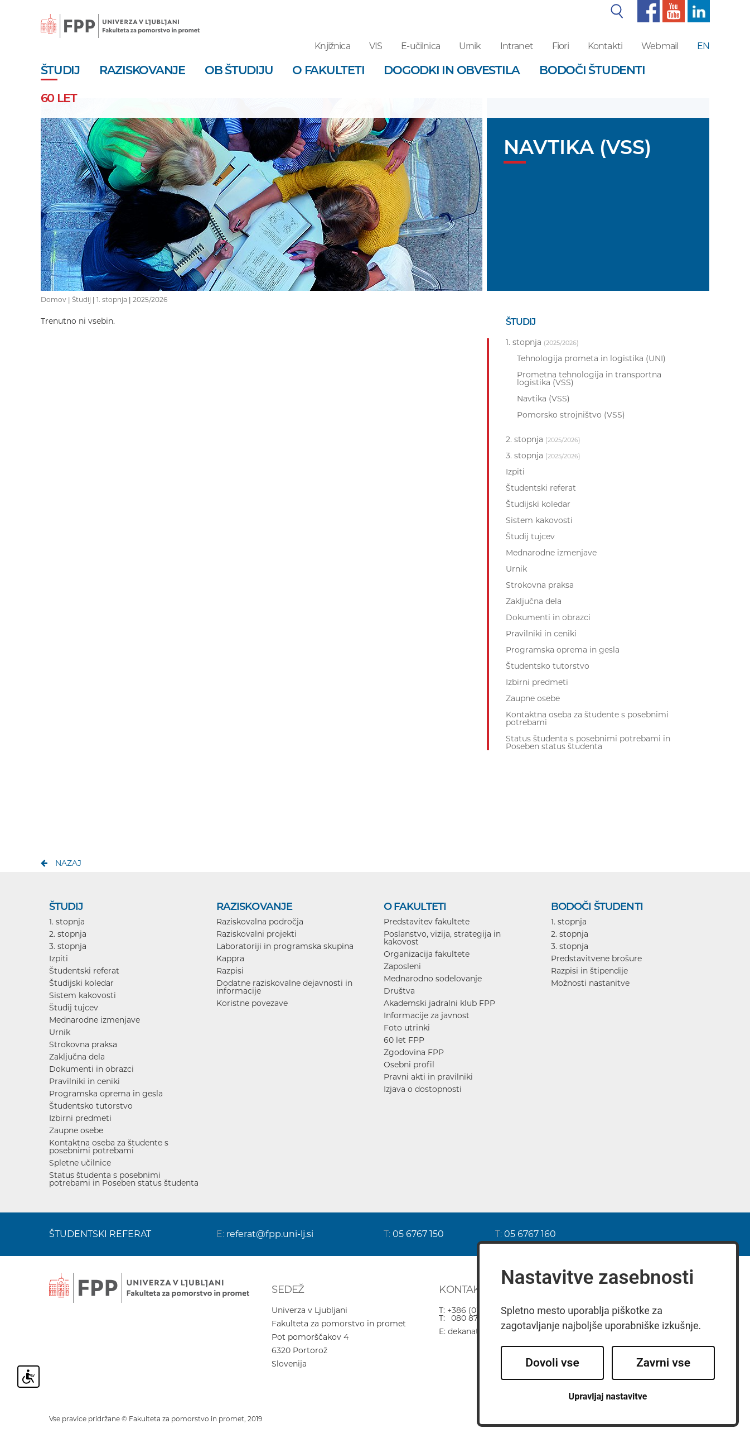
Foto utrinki (407, 1028)
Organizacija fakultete (427, 954)
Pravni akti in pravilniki (428, 1077)
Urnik (470, 46)
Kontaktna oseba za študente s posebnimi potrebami (108, 1147)
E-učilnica (420, 46)
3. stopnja (67, 946)
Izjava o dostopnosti (423, 1089)
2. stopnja (67, 934)
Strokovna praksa (83, 1044)
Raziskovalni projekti (256, 934)
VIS (375, 46)
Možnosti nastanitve (590, 983)
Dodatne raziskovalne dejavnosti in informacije (284, 987)
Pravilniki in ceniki (84, 1081)
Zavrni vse (663, 1362)
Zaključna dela (77, 1057)
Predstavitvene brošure (596, 958)
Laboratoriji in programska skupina (285, 946)
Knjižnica (332, 46)
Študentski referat (84, 971)
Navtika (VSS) (543, 398)
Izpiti (58, 958)
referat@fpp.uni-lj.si (269, 1234)
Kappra (230, 958)
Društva (399, 991)
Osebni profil (409, 1065)
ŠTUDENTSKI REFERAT (100, 1234)
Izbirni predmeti (80, 1118)
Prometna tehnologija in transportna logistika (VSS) (589, 378)
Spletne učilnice (80, 1163)
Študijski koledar (81, 983)
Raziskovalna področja (259, 922)
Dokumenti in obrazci (91, 1069)
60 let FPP (404, 1040)
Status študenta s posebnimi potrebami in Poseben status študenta (124, 1179)
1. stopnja (111, 299)
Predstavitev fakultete (427, 922)
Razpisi (230, 971)
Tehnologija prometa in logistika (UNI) (591, 358)
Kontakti (605, 46)
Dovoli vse (552, 1362)
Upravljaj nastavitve (608, 1396)
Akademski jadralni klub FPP (439, 1003)
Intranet (516, 46)
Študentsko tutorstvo (91, 1106)
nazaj (68, 863)
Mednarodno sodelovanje (433, 979)
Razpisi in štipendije (589, 971)
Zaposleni (402, 966)
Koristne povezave (252, 1003)
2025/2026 (150, 299)
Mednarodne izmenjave (94, 1020)
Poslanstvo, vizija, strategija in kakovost (442, 938)
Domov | (56, 299)
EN (703, 46)
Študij (81, 299)
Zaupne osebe (76, 1130)
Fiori (560, 46)
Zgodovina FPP (414, 1052)
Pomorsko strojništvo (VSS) (571, 415)
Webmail (659, 46)
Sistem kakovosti (82, 995)
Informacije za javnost (427, 1015)
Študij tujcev (73, 1008)
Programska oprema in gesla (106, 1094)
